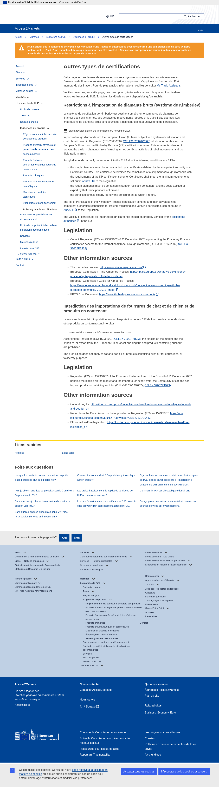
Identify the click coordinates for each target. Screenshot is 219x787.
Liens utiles (68, 452)
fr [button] (110, 16)
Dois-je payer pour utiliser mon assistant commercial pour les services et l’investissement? (168, 503)
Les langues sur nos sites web (163, 732)
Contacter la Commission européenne (103, 732)
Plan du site (152, 695)
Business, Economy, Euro (160, 712)
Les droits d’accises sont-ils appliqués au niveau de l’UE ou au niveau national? (105, 493)
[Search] (192, 16)
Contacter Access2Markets (96, 689)
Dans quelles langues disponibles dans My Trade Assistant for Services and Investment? (41, 514)
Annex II (68, 210)
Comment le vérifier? (72, 2)
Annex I (86, 181)
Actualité (19, 452)
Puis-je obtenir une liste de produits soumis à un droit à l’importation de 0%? (44, 493)
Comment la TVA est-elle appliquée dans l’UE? (165, 490)
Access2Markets (25, 684)
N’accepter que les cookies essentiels (184, 771)
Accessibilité (22, 704)
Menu (200, 28)
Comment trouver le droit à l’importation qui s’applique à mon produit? (106, 477)
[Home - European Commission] (39, 735)
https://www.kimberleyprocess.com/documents (127, 294)
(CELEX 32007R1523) (127, 338)
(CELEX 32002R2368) (136, 141)
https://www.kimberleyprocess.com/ (121, 267)
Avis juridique (153, 754)
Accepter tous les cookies (138, 771)
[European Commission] (37, 14)
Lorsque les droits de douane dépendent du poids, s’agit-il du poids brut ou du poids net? (42, 477)
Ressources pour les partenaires (99, 748)
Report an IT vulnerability (95, 754)
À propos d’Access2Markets (162, 689)
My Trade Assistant (168, 85)
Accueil (18, 37)
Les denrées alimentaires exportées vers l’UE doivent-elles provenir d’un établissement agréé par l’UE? (106, 503)
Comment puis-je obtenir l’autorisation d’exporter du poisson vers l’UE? (42, 503)
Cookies (150, 738)
